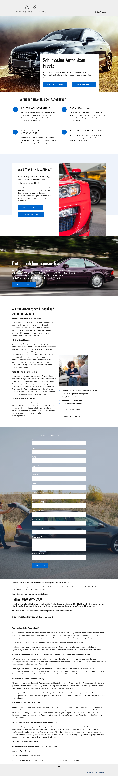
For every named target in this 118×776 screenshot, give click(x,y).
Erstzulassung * (38, 493)
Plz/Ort (34, 457)
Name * (35, 439)
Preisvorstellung (38, 501)
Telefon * (35, 466)
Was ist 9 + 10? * (38, 554)
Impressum (101, 772)
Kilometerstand (38, 510)
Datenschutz (92, 772)
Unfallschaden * (38, 528)
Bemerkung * (37, 537)
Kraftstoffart (36, 519)
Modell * (35, 484)
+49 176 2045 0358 (55, 84)
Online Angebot (100, 12)
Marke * (35, 475)
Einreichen (40, 565)
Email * (34, 448)
